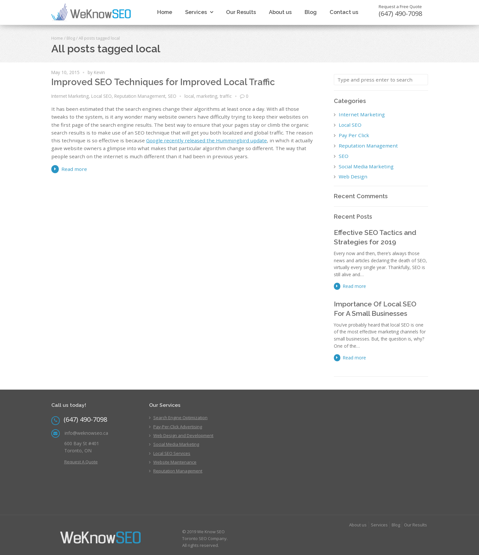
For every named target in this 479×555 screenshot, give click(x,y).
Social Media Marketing (366, 166)
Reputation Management (139, 96)
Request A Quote (81, 462)
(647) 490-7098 (400, 13)
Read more (74, 169)
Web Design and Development (183, 435)
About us (280, 12)
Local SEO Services (171, 453)
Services (196, 12)
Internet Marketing (70, 96)
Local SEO (101, 96)
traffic (226, 96)
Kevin (99, 72)
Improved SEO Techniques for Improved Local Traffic (163, 82)
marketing (206, 96)
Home (164, 12)
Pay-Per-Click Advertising (177, 427)
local (189, 96)
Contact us (344, 12)
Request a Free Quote (400, 6)
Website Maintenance (174, 462)
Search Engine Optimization (180, 417)
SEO (172, 96)
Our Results (241, 12)
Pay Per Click (354, 135)
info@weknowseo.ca (86, 433)
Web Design (353, 176)
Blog (311, 12)
